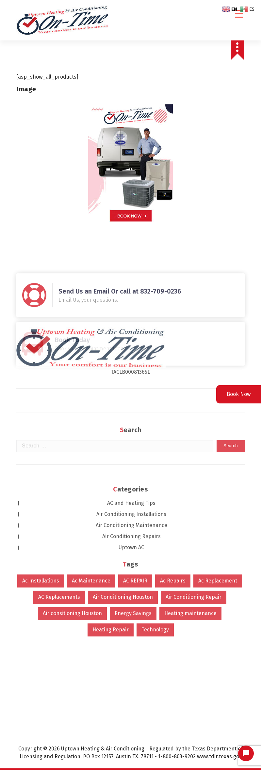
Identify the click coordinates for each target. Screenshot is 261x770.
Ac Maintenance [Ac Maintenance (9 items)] (91, 489)
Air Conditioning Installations (131, 422)
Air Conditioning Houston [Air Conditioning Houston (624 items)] (123, 505)
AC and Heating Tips (131, 411)
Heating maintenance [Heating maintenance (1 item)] (190, 521)
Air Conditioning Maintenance (131, 433)
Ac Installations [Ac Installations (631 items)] (40, 489)
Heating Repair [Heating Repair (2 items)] (110, 538)
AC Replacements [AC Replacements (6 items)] (59, 505)
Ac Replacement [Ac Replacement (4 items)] (217, 489)
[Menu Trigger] (239, 14)
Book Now (239, 394)
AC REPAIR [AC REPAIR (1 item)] (135, 489)
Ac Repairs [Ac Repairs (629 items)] (173, 489)
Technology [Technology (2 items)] (155, 538)
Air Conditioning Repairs (131, 444)
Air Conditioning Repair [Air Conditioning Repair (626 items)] (193, 505)
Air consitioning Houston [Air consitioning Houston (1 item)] (72, 521)
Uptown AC (131, 455)
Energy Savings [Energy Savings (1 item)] (133, 521)
